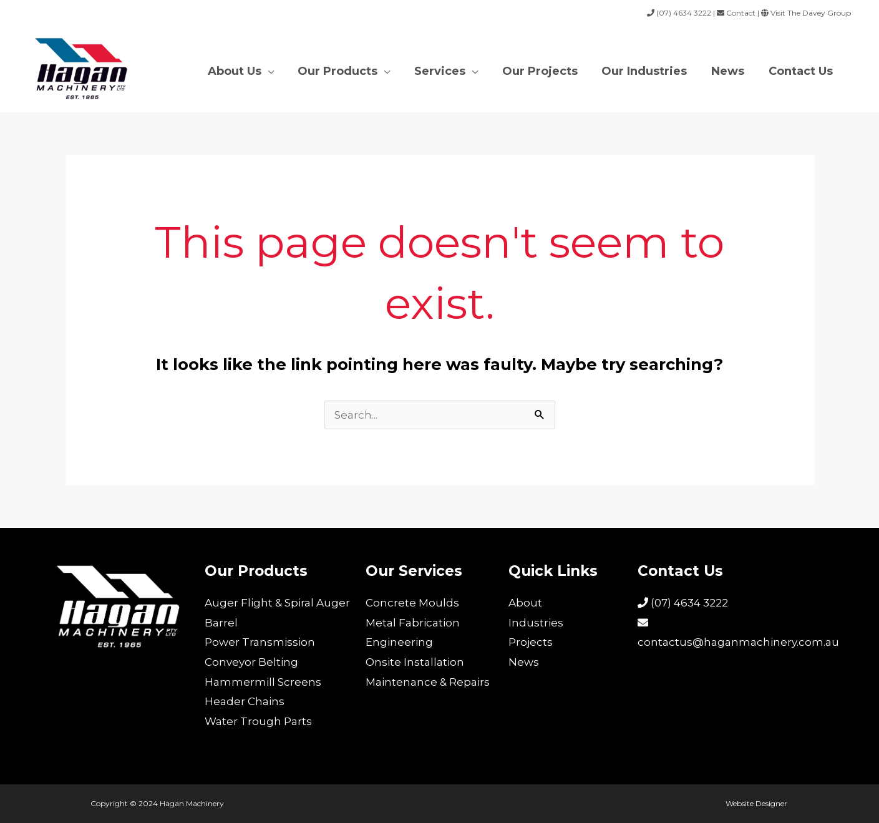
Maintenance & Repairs (428, 682)
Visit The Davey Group (810, 12)
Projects (530, 642)
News (523, 662)
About (525, 603)
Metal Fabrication (413, 622)
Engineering (399, 642)
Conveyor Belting (251, 662)
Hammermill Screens (263, 682)
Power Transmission (260, 642)
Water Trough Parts (258, 721)
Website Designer (757, 803)
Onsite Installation (415, 662)
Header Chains (244, 701)
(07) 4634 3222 (683, 603)
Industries (535, 622)
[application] (278, 69)
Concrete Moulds (412, 603)
